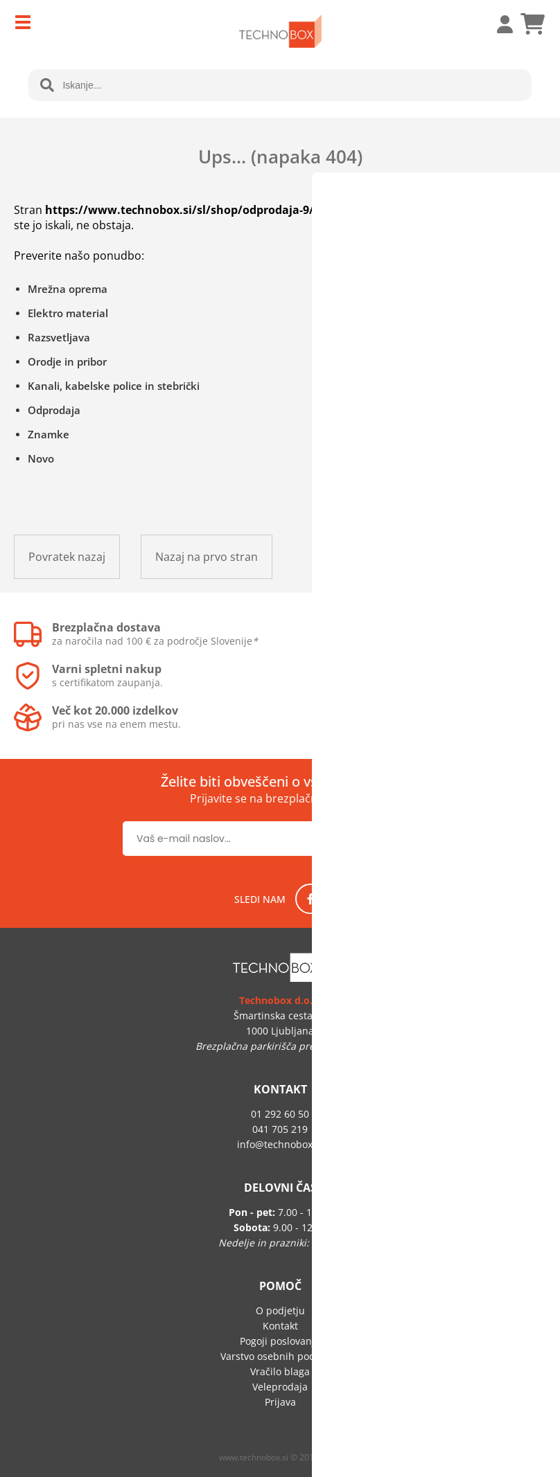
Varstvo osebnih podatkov (280, 1356)
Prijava (497, 24)
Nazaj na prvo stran (206, 556)
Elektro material (68, 313)
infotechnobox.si (280, 1144)
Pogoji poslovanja (280, 1341)
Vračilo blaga (280, 1371)
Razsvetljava (59, 337)
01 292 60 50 (280, 1113)
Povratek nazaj (66, 556)
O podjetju (280, 1310)
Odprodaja (54, 410)
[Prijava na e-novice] (392, 838)
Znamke (48, 434)
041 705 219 (280, 1129)
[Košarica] (532, 24)
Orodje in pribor (67, 361)
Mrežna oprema (67, 289)
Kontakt (280, 1325)
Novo (41, 458)
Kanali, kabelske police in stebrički (114, 386)
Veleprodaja (280, 1386)
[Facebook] (310, 899)
